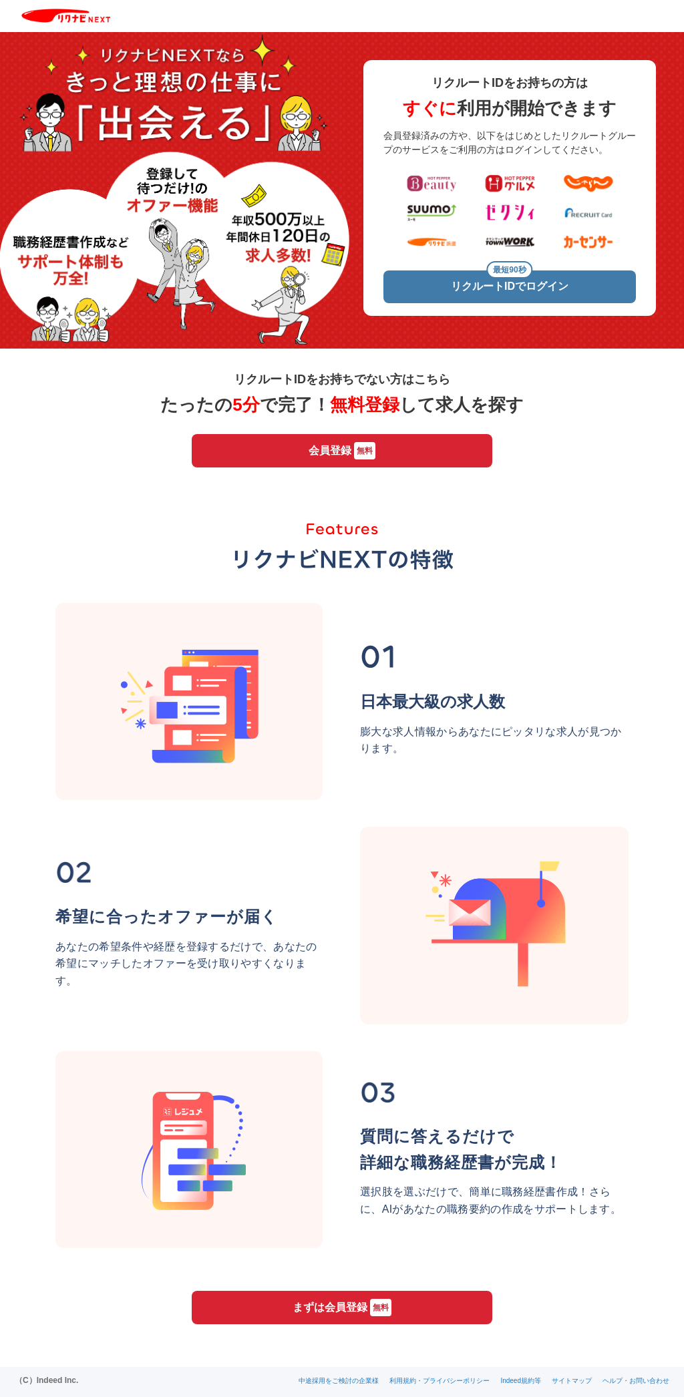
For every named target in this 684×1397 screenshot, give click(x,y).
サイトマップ (572, 1380)
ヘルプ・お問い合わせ (636, 1380)
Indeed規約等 (520, 1380)
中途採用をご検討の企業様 (339, 1380)
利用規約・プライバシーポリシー (439, 1380)
